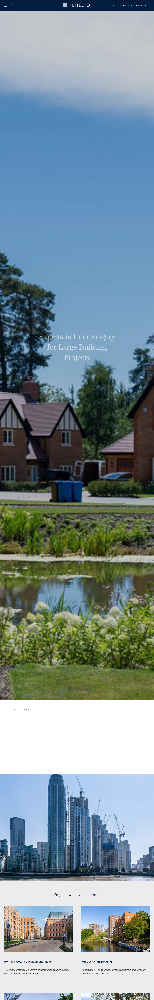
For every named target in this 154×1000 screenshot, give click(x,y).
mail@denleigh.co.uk (137, 5)
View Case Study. (102, 973)
